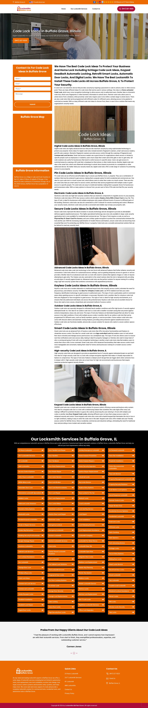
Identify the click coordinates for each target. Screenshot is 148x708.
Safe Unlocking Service (117, 543)
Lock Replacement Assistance (89, 530)
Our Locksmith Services (79, 9)
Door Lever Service (55, 477)
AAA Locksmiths (23, 466)
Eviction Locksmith (55, 535)
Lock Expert (83, 514)
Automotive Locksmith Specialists (29, 493)
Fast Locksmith (54, 559)
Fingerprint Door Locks (56, 575)
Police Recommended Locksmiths (116, 467)
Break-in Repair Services (26, 525)
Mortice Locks (83, 589)
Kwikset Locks (83, 498)
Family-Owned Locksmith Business (57, 553)
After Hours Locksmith (26, 477)
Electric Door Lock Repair (57, 514)
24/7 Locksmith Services (26, 456)
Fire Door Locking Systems (57, 580)
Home (63, 9)
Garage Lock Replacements (58, 596)
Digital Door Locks (24, 610)
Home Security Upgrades (87, 466)
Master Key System (85, 573)
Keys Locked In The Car (87, 493)
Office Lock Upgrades (86, 610)
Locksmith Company (85, 535)
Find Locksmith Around (56, 570)
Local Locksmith (84, 503)
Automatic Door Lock (25, 488)
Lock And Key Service (86, 509)
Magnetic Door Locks (86, 557)
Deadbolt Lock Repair (25, 605)
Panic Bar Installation (116, 456)
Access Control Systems (26, 471)
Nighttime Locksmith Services (89, 605)
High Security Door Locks (57, 612)
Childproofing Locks (25, 573)
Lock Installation (84, 519)
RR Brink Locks (114, 527)
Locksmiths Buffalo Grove (74, 705)
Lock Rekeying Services (87, 525)
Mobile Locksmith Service (87, 583)
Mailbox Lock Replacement (88, 562)
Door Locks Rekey (55, 503)
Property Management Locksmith (120, 479)
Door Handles (53, 456)
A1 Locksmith (23, 461)
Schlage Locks (114, 548)
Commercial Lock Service (27, 583)
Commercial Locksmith (26, 589)
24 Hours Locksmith (25, 450)
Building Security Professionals (29, 535)
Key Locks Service (85, 482)
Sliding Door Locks (115, 559)
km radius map (32, 141)
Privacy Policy (69, 693)
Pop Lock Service (115, 474)
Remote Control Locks (116, 500)
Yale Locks (112, 612)
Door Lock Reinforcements (58, 488)
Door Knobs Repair (55, 471)
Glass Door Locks (54, 607)
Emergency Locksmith (56, 530)
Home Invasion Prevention (87, 456)
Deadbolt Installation (25, 599)
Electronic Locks (54, 519)
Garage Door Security (56, 591)
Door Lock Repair (54, 493)
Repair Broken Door (115, 506)
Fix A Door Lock (54, 586)
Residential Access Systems (118, 511)
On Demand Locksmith (116, 450)
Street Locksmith (114, 575)
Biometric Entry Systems (26, 509)
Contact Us (96, 9)
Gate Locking (53, 602)
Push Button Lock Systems (118, 490)
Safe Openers (113, 538)
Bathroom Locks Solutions (27, 503)
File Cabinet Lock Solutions (58, 564)
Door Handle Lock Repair (57, 450)
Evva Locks (52, 546)
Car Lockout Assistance (26, 557)
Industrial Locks (84, 477)
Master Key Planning (86, 567)
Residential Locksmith (116, 516)
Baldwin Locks (23, 498)
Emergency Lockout (55, 525)
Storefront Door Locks (116, 570)
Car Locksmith (23, 562)
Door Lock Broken (55, 482)
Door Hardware (54, 461)
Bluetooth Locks (23, 514)
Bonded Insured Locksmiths (27, 519)
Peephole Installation (116, 461)
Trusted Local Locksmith (117, 586)
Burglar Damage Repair (26, 541)
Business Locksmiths (25, 546)
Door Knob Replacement (57, 466)
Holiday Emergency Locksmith (89, 450)
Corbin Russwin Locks (25, 594)
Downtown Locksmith (56, 509)
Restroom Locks (114, 522)
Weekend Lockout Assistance (119, 591)
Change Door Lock (24, 567)
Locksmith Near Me (85, 546)
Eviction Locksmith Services (58, 541)
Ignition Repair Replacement (88, 471)
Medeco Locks (84, 578)
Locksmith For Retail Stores (88, 541)
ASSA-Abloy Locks (24, 482)
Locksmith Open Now (86, 551)
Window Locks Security (116, 607)
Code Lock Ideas (24, 578)
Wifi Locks (112, 602)
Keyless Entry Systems (86, 488)
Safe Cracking (114, 532)
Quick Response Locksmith (118, 495)
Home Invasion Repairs (86, 461)
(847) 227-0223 (126, 9)
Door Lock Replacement (57, 498)
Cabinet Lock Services (25, 551)
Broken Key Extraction (25, 530)
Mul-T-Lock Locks (85, 599)
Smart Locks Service (116, 564)
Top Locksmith (114, 580)
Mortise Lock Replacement (88, 594)
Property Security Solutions (118, 484)
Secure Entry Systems (116, 554)
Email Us (112, 678)
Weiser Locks (113, 596)
